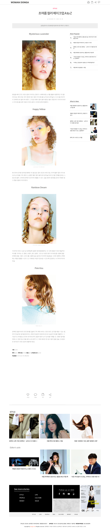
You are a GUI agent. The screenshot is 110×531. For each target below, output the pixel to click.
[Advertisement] (35, 369)
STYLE (55, 8)
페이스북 (59, 494)
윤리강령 (31, 523)
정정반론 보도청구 (43, 523)
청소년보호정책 (87, 523)
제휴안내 (69, 523)
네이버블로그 (73, 494)
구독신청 (22, 523)
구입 (97, 510)
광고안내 (26, 523)
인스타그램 (64, 494)
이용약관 (73, 523)
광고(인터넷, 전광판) (62, 523)
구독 (92, 510)
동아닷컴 (51, 523)
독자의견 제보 (36, 523)
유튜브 (69, 494)
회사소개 (55, 523)
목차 (88, 510)
